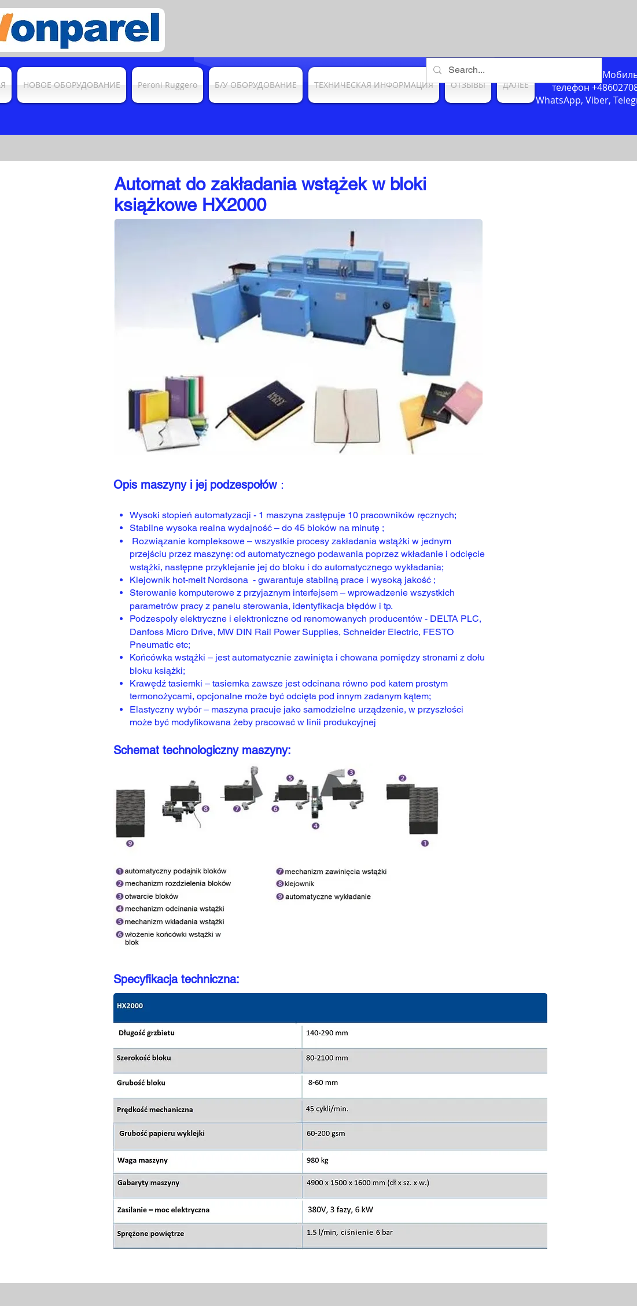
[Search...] (512, 70)
